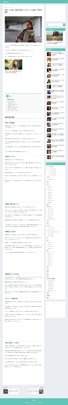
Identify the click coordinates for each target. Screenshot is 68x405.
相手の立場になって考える (13, 109)
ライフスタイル (50, 178)
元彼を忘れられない (51, 199)
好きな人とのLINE (51, 229)
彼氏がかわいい (50, 254)
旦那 (48, 269)
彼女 (48, 240)
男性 (48, 276)
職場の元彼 (50, 201)
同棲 (48, 203)
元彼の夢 (49, 193)
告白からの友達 (50, 208)
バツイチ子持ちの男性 (52, 174)
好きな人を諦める (51, 235)
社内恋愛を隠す (50, 288)
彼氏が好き (50, 256)
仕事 (48, 181)
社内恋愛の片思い (51, 286)
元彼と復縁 (50, 191)
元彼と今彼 (50, 187)
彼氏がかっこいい (51, 252)
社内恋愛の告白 (50, 282)
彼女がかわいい (50, 242)
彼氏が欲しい (50, 258)
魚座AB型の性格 (10, 98)
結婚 (48, 292)
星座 (48, 271)
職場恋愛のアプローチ (52, 290)
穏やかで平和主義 (11, 100)
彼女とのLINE (50, 246)
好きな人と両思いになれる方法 (53, 231)
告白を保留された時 (51, 218)
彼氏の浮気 (50, 264)
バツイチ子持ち (50, 166)
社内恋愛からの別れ (51, 280)
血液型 (48, 295)
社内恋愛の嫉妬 (50, 284)
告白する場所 (50, 212)
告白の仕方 (49, 206)
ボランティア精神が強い (12, 108)
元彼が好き (50, 185)
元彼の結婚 (50, 195)
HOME (34, 400)
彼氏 (48, 250)
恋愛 (48, 266)
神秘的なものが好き (11, 105)
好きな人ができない (51, 227)
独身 (48, 273)
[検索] (64, 25)
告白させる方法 (50, 210)
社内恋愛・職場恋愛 (51, 278)
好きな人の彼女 (50, 233)
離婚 (48, 297)
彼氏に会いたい (50, 262)
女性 (48, 223)
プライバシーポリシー (34, 402)
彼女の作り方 (50, 248)
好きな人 (48, 225)
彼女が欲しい (50, 244)
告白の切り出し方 (51, 214)
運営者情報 (27, 402)
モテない (48, 176)
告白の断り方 (50, 216)
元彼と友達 (50, 189)
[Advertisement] (23, 83)
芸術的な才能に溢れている (13, 103)
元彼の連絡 (50, 197)
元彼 (48, 183)
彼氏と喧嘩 (50, 260)
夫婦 (48, 220)
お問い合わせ (40, 402)
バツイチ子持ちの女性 (52, 170)
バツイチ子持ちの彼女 (52, 172)
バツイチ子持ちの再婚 (52, 168)
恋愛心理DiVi (7, 1)
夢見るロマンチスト (11, 102)
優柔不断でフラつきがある (13, 106)
